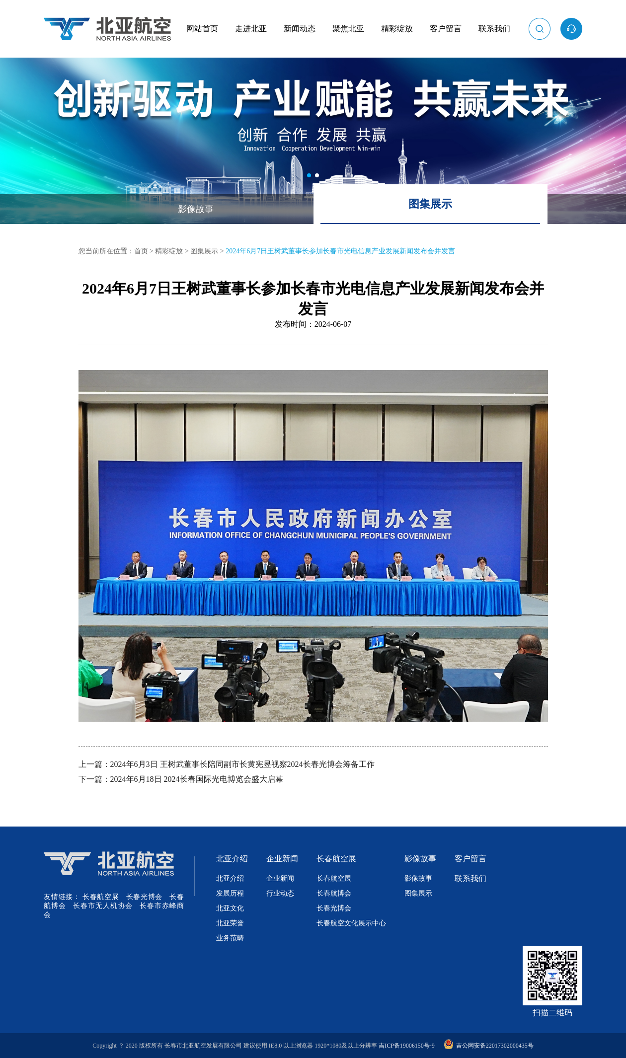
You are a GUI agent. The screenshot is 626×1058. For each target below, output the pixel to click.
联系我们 (494, 28)
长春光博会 (144, 897)
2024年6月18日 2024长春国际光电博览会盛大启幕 (196, 779)
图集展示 (430, 204)
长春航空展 (100, 897)
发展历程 (230, 893)
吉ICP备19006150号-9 (407, 1045)
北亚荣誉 (230, 923)
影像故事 (196, 209)
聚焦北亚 (348, 28)
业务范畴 (230, 938)
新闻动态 (299, 28)
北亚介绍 (232, 858)
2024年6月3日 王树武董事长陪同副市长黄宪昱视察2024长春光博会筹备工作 (242, 764)
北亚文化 (230, 908)
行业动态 (280, 893)
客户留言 (446, 28)
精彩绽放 (397, 28)
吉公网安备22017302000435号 (489, 1045)
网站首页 (202, 28)
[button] (309, 175)
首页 (141, 251)
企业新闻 (282, 858)
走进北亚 (251, 28)
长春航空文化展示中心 (351, 923)
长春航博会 (333, 893)
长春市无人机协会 (102, 905)
